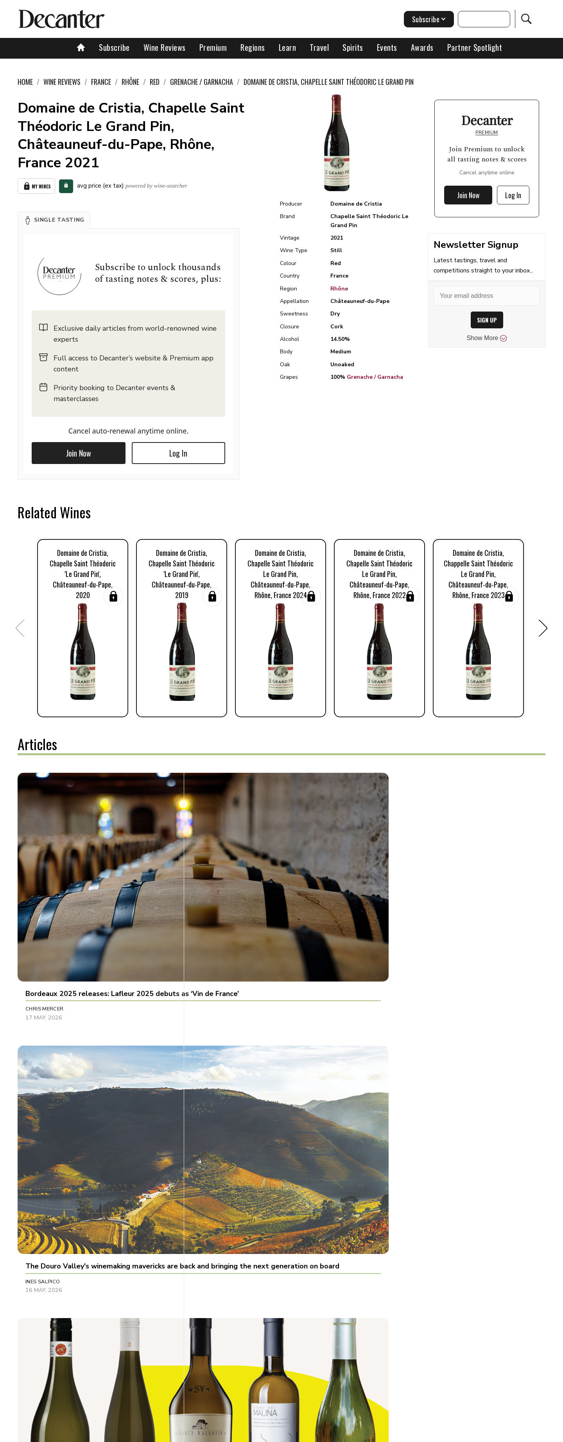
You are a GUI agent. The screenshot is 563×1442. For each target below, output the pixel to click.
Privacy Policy (295, 1433)
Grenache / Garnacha (375, 377)
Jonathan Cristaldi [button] (227, 1239)
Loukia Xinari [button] (392, 1067)
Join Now (78, 451)
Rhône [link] (130, 82)
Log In (178, 451)
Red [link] (155, 82)
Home (25, 82)
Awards (422, 47)
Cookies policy (248, 1433)
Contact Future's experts (189, 1433)
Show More (487, 338)
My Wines (36, 185)
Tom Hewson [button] (43, 1239)
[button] (54, 218)
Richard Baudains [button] (51, 1067)
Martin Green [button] (393, 905)
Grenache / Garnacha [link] (201, 82)
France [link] (101, 82)
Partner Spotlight (474, 47)
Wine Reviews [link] (62, 82)
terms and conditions (350, 1433)
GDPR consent (403, 1433)
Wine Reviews (164, 47)
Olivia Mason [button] (218, 1067)
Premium (213, 47)
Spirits (352, 47)
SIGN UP (487, 320)
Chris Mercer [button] (44, 905)
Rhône (339, 288)
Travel (319, 47)
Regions (252, 47)
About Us (136, 1433)
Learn (287, 47)
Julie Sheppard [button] (394, 1239)
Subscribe (114, 47)
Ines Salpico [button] (217, 905)
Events (387, 47)
